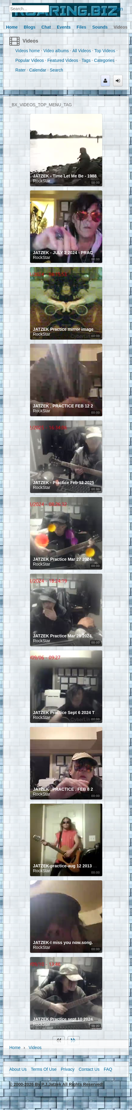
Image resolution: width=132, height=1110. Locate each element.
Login (117, 8)
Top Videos (104, 50)
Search (56, 70)
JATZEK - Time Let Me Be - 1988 (65, 176)
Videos (30, 40)
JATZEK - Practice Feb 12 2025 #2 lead (71, 482)
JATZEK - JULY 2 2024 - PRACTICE (68, 252)
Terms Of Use (44, 1069)
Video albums (56, 50)
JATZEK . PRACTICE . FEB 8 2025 (66, 789)
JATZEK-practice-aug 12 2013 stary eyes (73, 865)
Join (100, 8)
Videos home (27, 50)
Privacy (68, 1069)
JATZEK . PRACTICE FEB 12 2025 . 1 (69, 405)
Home (14, 1047)
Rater (20, 70)
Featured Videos (62, 60)
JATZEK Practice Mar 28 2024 (62, 635)
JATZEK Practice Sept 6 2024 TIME (67, 712)
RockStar (42, 180)
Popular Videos (29, 60)
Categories (104, 60)
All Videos (81, 50)
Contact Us (89, 1069)
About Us (18, 1069)
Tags (86, 60)
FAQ (108, 1069)
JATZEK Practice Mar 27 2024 (62, 559)
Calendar (37, 70)
